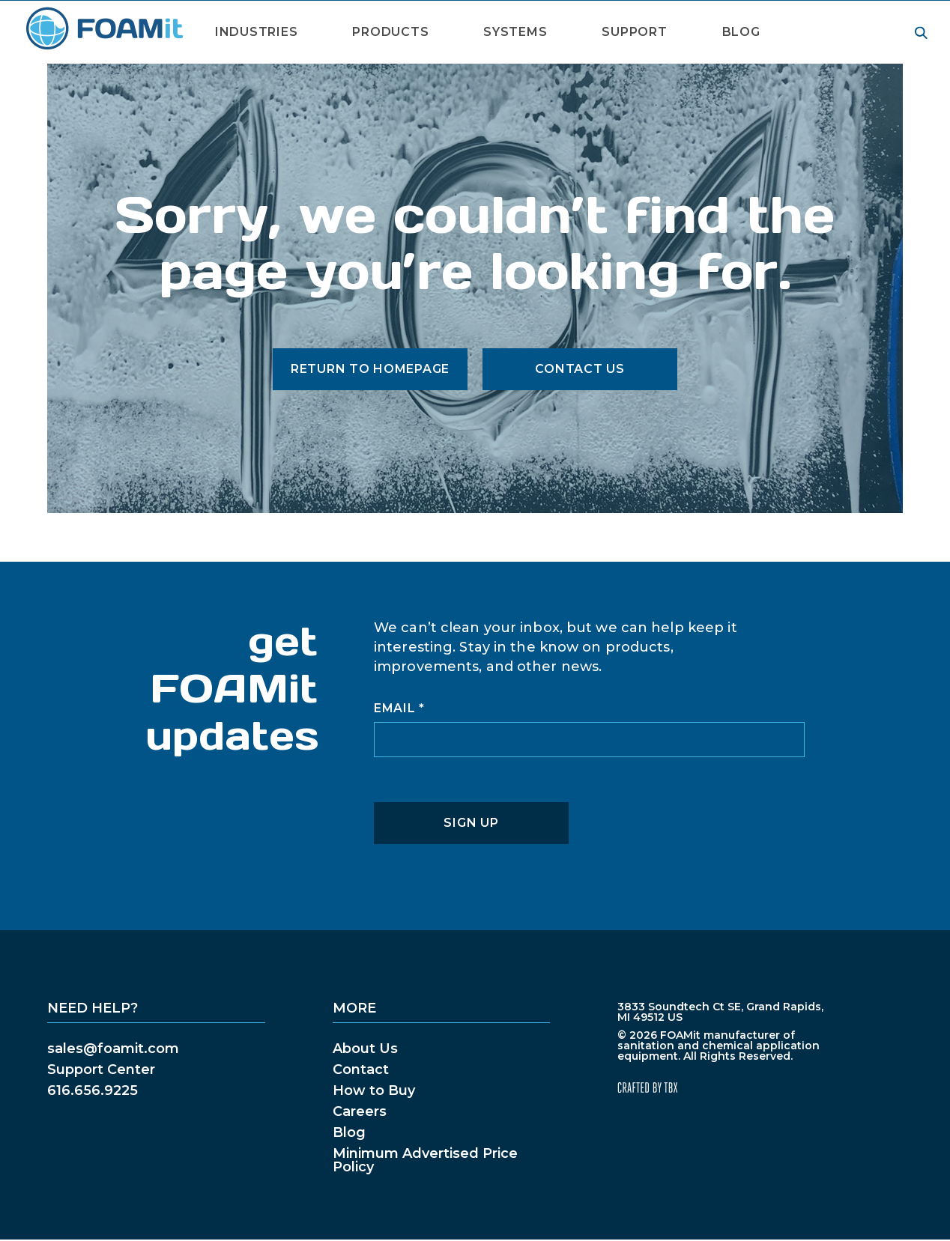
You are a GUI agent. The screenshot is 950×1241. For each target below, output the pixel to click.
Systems (515, 32)
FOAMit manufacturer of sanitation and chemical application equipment (104, 29)
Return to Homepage (370, 369)
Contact (361, 1069)
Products (390, 32)
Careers (360, 1111)
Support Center (101, 1069)
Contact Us (579, 369)
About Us (365, 1048)
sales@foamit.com (113, 1048)
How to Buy (374, 1090)
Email (399, 708)
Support (634, 32)
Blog (741, 32)
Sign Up (471, 823)
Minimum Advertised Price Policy (425, 1160)
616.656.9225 (92, 1090)
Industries (256, 32)
